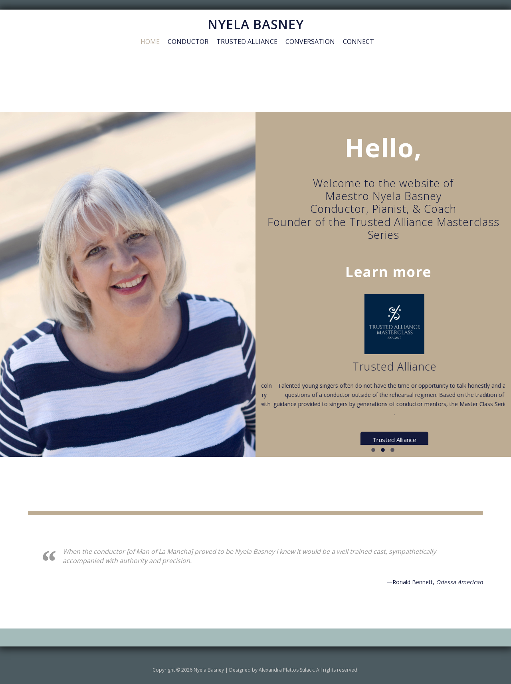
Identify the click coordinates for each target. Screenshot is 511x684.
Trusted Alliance (246, 41)
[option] (311, 369)
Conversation (310, 41)
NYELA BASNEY (256, 24)
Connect (358, 41)
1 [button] (374, 451)
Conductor (188, 41)
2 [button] (383, 451)
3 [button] (393, 451)
